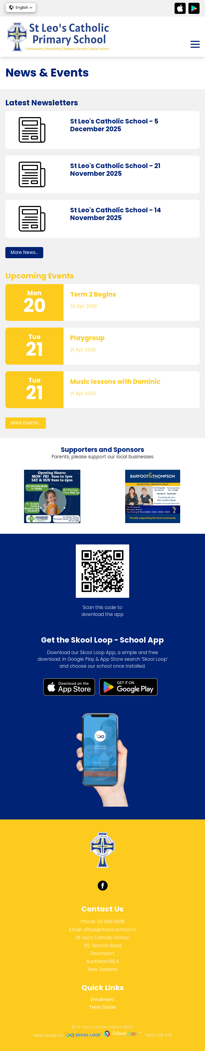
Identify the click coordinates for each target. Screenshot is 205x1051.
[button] (21, 7)
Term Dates (102, 1007)
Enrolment (102, 999)
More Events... (26, 423)
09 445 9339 (111, 921)
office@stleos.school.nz (109, 929)
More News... (24, 252)
